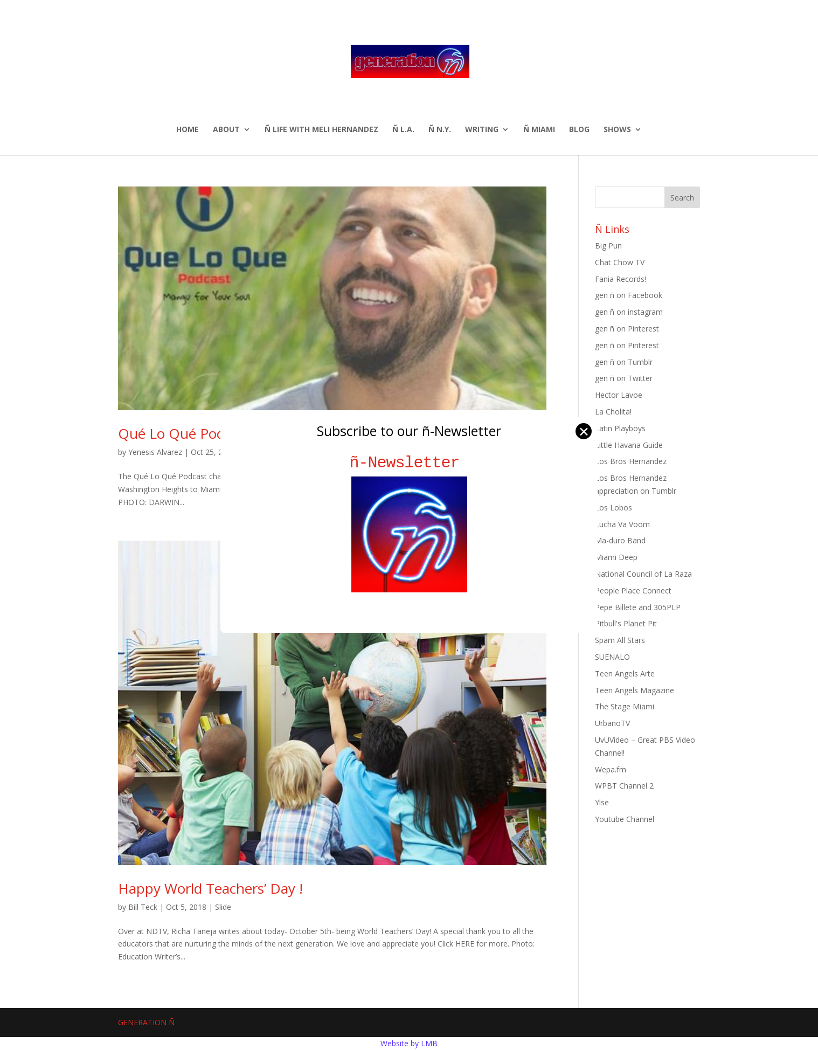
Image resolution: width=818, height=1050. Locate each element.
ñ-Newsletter (409, 463)
